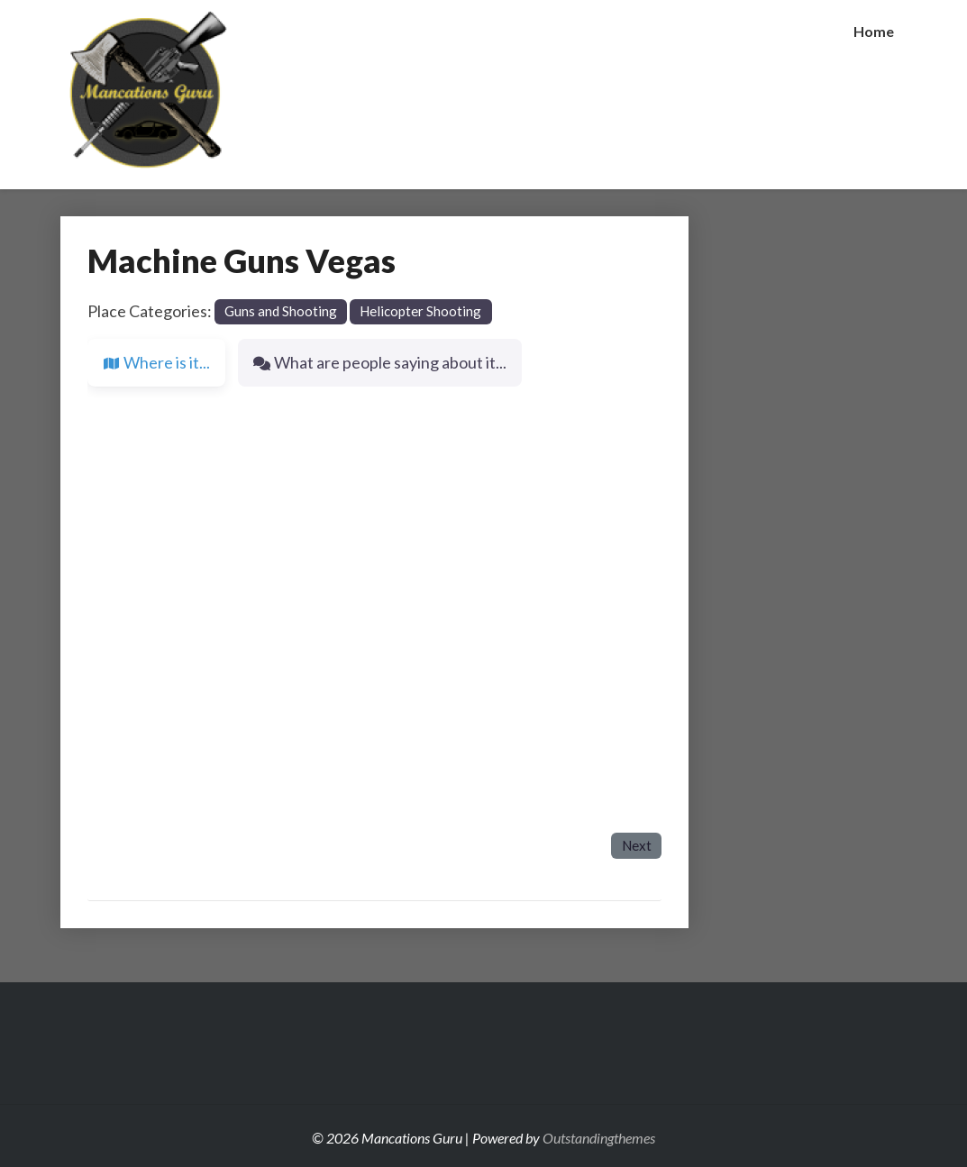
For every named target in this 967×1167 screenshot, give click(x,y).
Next (637, 845)
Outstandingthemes (599, 1137)
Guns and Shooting (280, 311)
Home (873, 31)
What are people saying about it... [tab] (379, 362)
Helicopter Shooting (420, 311)
